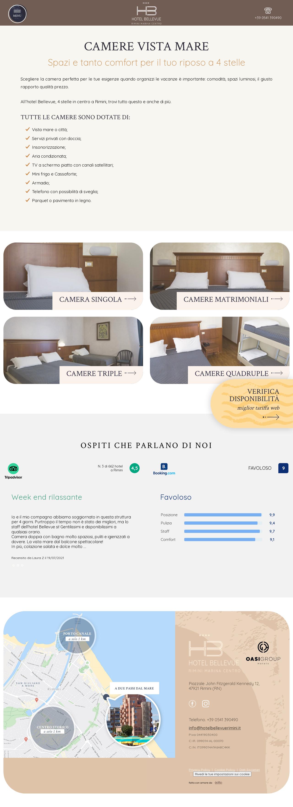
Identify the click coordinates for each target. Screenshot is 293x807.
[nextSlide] (13, 565)
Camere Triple (101, 374)
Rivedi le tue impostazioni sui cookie (222, 774)
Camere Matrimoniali (233, 299)
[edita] (218, 782)
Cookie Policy (224, 770)
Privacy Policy (199, 770)
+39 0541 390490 (222, 719)
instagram (205, 703)
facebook (192, 703)
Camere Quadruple (239, 374)
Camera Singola (97, 299)
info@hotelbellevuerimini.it (215, 728)
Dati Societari (249, 770)
